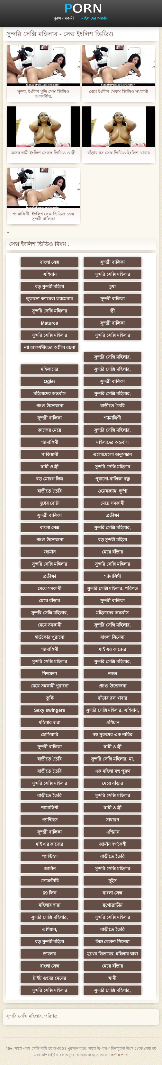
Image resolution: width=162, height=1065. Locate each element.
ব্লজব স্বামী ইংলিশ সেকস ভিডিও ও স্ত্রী (43, 152)
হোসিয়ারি (49, 734)
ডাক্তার (49, 953)
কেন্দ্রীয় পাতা (118, 1055)
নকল (112, 673)
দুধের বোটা (50, 503)
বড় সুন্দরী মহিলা (49, 286)
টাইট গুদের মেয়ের (49, 978)
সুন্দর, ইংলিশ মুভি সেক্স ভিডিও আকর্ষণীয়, (43, 94)
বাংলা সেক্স (49, 262)
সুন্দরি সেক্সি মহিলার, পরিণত (112, 588)
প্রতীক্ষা (112, 515)
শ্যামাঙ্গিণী (112, 417)
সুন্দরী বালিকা (112, 262)
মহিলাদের (49, 369)
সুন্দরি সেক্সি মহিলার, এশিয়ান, (112, 710)
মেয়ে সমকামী (112, 503)
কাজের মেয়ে (49, 430)
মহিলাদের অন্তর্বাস (95, 18)
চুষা (112, 286)
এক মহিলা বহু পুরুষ (112, 771)
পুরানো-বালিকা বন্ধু (112, 478)
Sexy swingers (49, 710)
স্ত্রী (112, 310)
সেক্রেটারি (49, 880)
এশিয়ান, (49, 929)
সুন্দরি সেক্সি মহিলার (112, 274)
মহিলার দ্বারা (50, 722)
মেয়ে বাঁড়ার (112, 551)
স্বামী (112, 978)
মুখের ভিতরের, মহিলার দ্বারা (112, 953)
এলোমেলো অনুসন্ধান (112, 454)
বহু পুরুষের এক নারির (113, 734)
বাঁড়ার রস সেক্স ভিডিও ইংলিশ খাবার (118, 152)
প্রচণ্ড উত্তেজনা (49, 405)
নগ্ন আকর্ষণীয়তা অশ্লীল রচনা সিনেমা (49, 349)
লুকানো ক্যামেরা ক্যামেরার (49, 298)
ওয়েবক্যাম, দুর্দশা (112, 491)
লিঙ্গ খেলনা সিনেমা (112, 941)
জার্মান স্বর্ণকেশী (112, 844)
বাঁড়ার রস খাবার (112, 698)
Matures (49, 323)
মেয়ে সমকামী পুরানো (50, 685)
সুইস (112, 880)
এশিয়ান (50, 274)
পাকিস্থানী (49, 454)
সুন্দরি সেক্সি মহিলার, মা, (112, 758)
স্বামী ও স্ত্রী (49, 466)
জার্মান (50, 551)
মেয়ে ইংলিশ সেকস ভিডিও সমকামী (118, 91)
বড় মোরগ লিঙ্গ (49, 478)
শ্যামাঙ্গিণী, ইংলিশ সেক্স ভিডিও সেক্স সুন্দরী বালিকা (43, 216)
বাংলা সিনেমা (112, 637)
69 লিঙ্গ (49, 892)
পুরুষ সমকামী (63, 18)
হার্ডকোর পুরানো (50, 637)
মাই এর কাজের (113, 649)
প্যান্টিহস (50, 819)
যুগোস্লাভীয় (112, 905)
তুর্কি (50, 698)
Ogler (50, 381)
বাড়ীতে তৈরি (112, 405)
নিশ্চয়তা (49, 673)
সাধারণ (112, 819)
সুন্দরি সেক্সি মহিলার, (112, 357)
